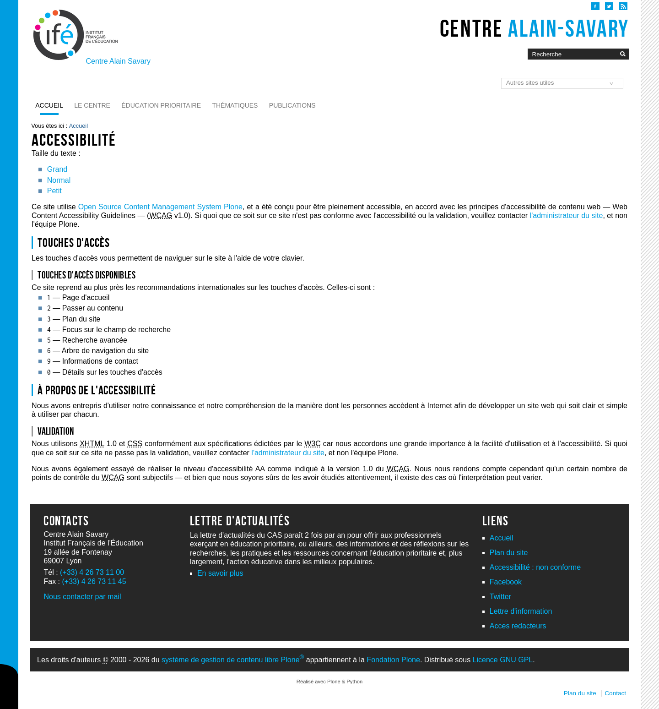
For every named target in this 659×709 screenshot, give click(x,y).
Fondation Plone (393, 660)
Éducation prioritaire (161, 105)
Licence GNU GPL (503, 660)
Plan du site (509, 552)
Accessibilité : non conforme (535, 567)
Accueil (49, 105)
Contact (615, 693)
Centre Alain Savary (118, 61)
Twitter (500, 596)
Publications (292, 105)
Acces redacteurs (518, 626)
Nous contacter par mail (82, 596)
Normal (59, 180)
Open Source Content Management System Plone (160, 207)
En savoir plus (220, 573)
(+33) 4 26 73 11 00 (92, 572)
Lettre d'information (521, 611)
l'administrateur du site (566, 215)
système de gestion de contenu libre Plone (233, 660)
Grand (57, 169)
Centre (534, 28)
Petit (54, 191)
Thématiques (235, 105)
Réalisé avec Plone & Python (329, 681)
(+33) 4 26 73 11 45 (94, 581)
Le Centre (92, 105)
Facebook (506, 582)
